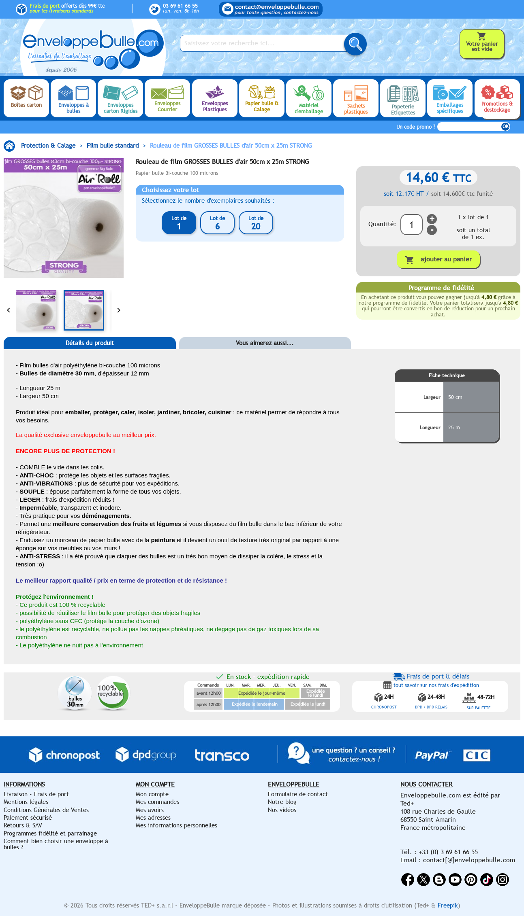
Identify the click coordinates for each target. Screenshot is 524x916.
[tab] (90, 355)
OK (506, 126)
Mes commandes (157, 801)
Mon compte (152, 794)
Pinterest (470, 879)
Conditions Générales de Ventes (46, 809)
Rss (439, 879)
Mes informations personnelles (176, 825)
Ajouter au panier (438, 260)
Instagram (502, 879)
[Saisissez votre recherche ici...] (267, 43)
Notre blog (282, 801)
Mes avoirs (150, 809)
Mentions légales (26, 801)
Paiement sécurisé (28, 817)
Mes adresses (153, 817)
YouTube (455, 879)
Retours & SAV (23, 825)
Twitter (423, 879)
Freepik (448, 905)
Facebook (407, 879)
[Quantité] (411, 224)
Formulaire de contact (298, 794)
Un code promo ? (415, 127)
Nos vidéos (282, 809)
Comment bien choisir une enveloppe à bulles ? (56, 844)
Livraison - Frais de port (36, 794)
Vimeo (486, 879)
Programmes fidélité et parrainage (50, 833)
